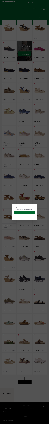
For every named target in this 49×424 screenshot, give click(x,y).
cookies (28, 207)
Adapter (24, 216)
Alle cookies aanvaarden (24, 212)
